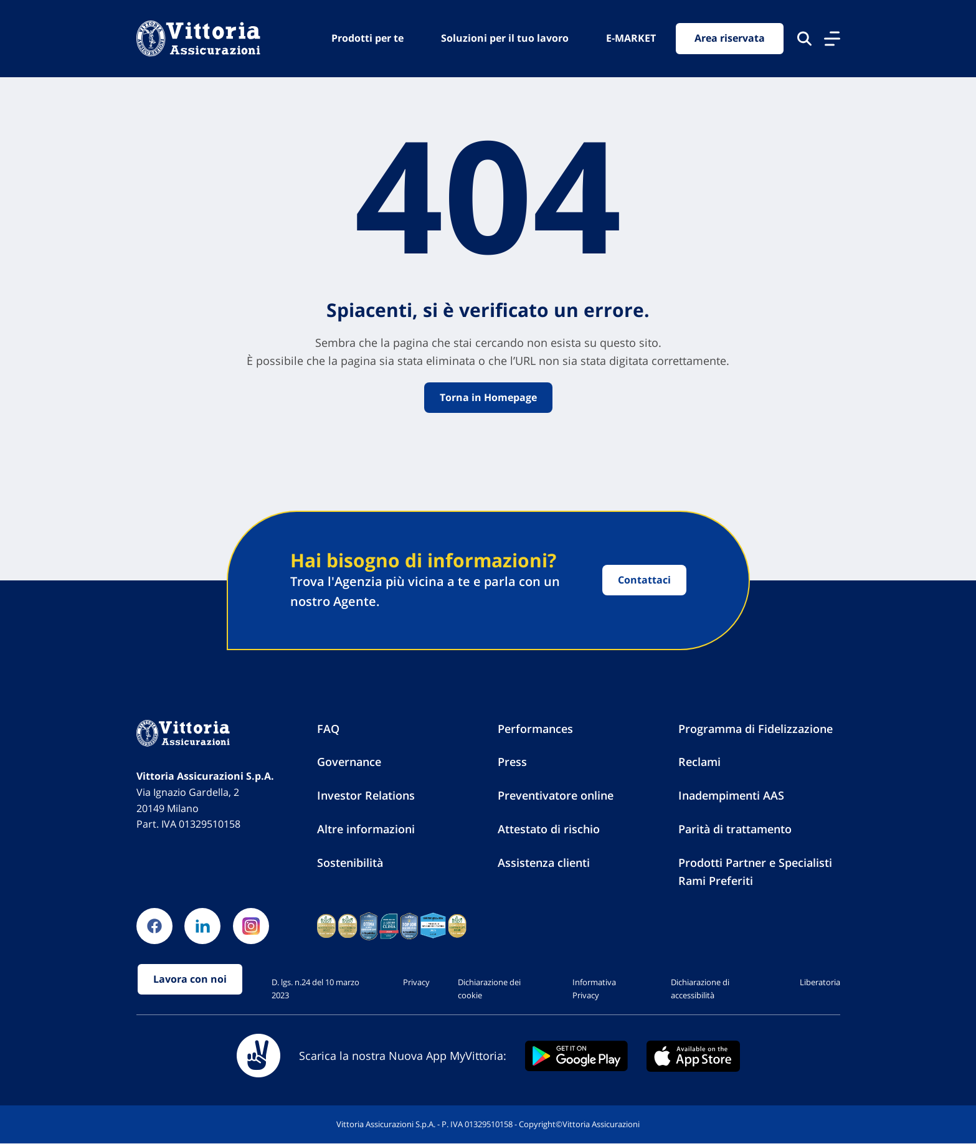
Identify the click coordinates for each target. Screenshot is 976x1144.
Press (512, 762)
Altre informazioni (366, 828)
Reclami (699, 762)
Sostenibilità (350, 862)
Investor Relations (366, 795)
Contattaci (644, 580)
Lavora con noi (190, 979)
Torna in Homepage (488, 397)
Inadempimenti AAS (731, 795)
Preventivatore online (556, 795)
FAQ (328, 728)
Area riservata (729, 38)
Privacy (416, 982)
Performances (535, 728)
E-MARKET (631, 38)
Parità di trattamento (735, 828)
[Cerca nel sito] (804, 38)
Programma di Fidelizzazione (755, 728)
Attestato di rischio (549, 828)
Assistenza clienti (544, 862)
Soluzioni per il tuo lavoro (505, 38)
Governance (349, 762)
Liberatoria (820, 982)
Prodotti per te (367, 38)
